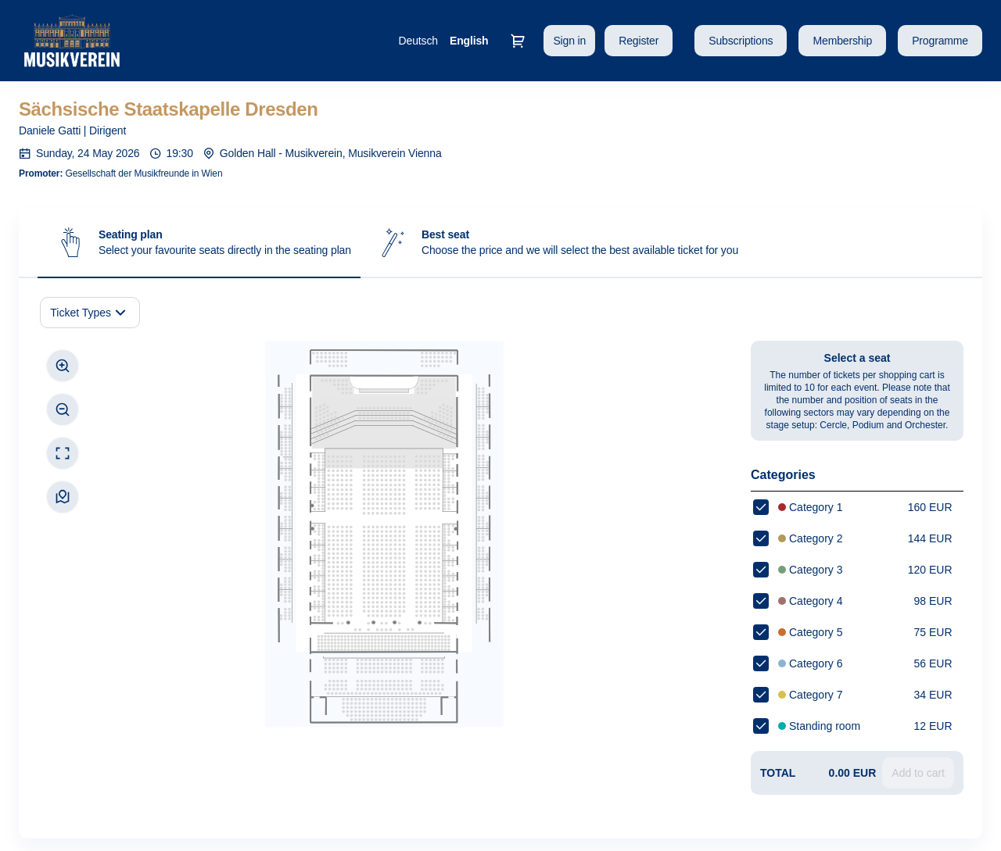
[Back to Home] (175, 40)
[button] (740, 40)
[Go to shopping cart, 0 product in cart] (518, 40)
